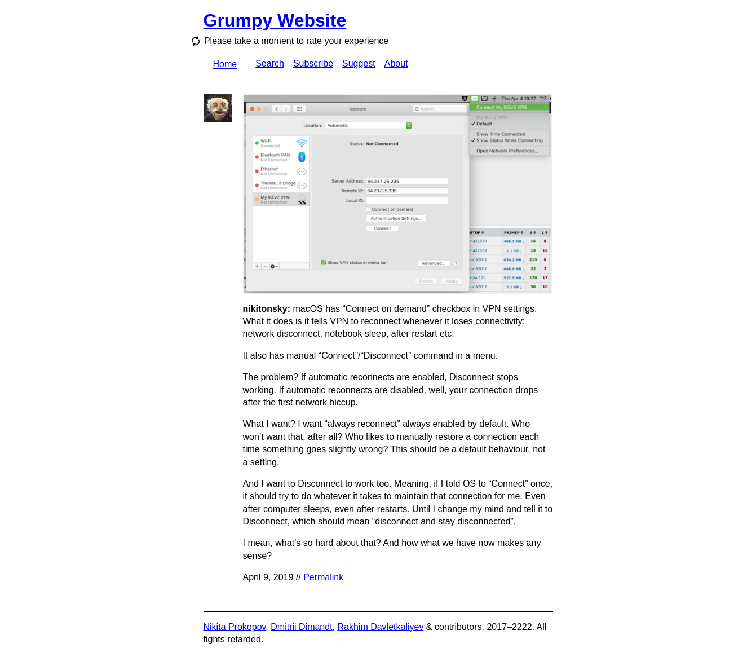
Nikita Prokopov (235, 627)
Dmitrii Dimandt (301, 627)
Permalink (323, 577)
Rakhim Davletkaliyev (380, 627)
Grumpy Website (275, 20)
